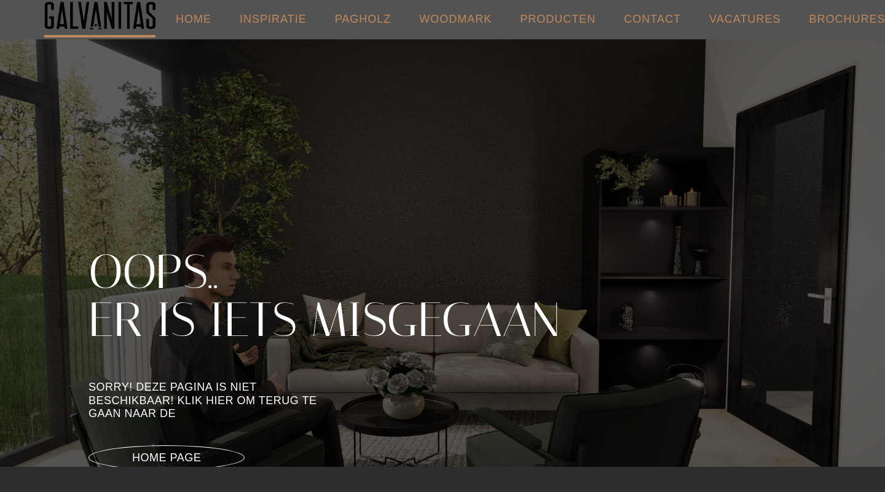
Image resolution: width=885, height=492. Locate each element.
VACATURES (745, 19)
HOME (193, 19)
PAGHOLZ (363, 19)
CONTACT (652, 19)
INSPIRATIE (273, 19)
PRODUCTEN (558, 19)
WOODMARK (455, 19)
